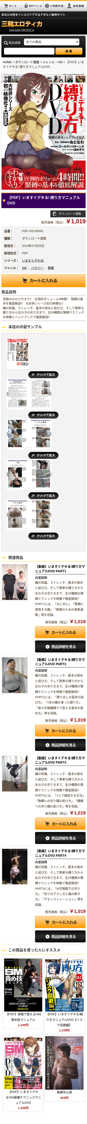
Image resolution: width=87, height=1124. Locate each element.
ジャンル (49, 62)
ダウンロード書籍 (27, 62)
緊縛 (51, 268)
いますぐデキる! (33, 260)
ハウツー (37, 268)
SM (60, 62)
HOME (7, 62)
